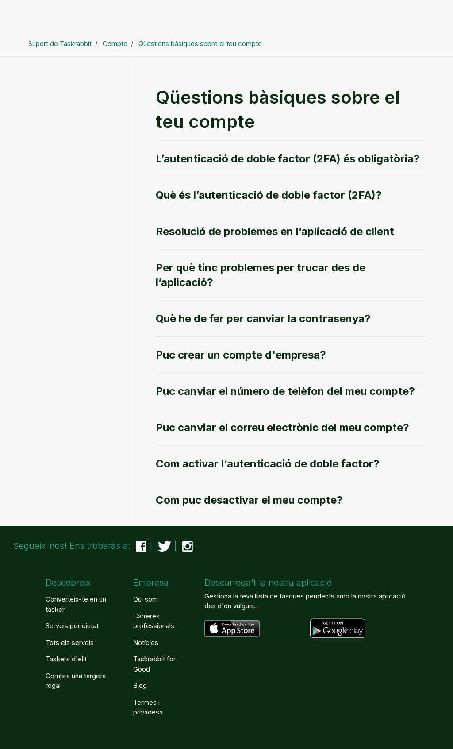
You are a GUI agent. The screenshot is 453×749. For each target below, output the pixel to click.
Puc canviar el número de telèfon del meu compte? (285, 391)
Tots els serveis (70, 642)
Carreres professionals (153, 621)
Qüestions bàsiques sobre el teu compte (200, 43)
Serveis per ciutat (72, 626)
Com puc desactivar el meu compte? (249, 500)
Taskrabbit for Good (154, 664)
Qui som (145, 599)
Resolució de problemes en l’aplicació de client (275, 231)
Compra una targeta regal (76, 681)
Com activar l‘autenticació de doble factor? (268, 463)
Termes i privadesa (148, 707)
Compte (115, 43)
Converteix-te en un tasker (76, 604)
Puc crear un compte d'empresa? (241, 354)
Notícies (145, 642)
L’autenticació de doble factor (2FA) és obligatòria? (288, 158)
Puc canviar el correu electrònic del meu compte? (282, 427)
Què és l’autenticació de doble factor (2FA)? (269, 195)
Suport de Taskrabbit (60, 43)
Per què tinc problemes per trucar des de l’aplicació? (260, 275)
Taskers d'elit (66, 659)
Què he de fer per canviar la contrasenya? (263, 318)
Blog (140, 685)
